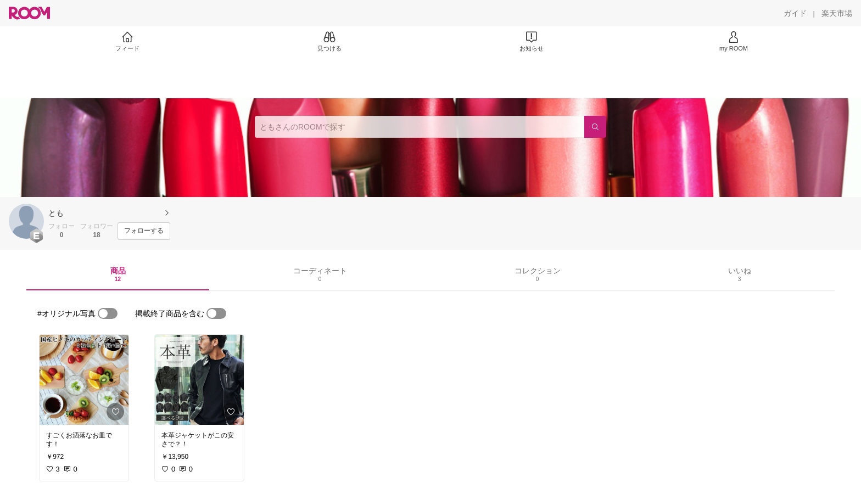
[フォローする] (144, 231)
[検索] (595, 127)
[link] (84, 380)
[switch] (108, 313)
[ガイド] (795, 13)
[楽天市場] (836, 13)
